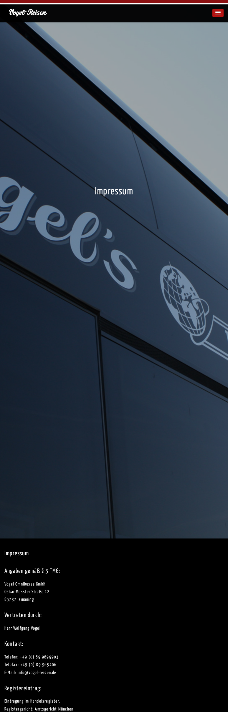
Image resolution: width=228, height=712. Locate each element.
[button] (218, 13)
